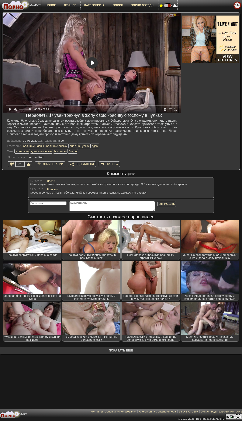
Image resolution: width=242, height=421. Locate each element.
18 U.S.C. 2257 (188, 411)
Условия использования (121, 411)
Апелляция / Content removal (157, 411)
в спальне (22, 151)
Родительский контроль (226, 411)
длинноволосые (41, 151)
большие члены (33, 146)
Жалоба (112, 164)
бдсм (95, 146)
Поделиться (85, 164)
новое (51, 5)
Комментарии (53, 164)
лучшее (70, 5)
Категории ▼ (94, 5)
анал (73, 146)
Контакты (97, 411)
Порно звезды (142, 5)
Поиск (118, 5)
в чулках (83, 146)
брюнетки (60, 151)
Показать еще (121, 350)
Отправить (167, 203)
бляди (73, 151)
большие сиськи (56, 146)
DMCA (205, 411)
